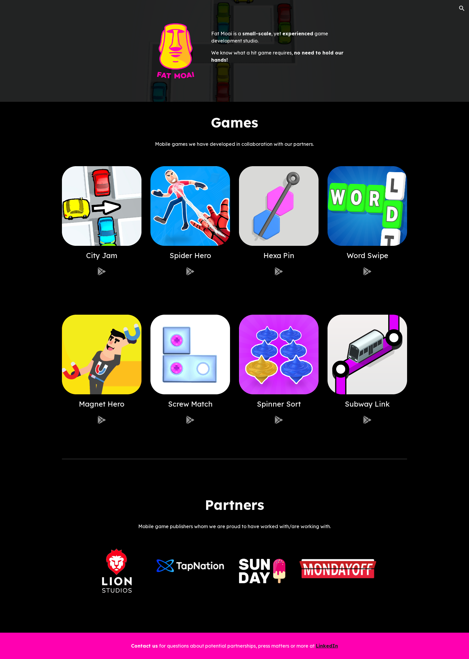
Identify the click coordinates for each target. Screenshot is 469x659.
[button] (462, 8)
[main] (279, 43)
